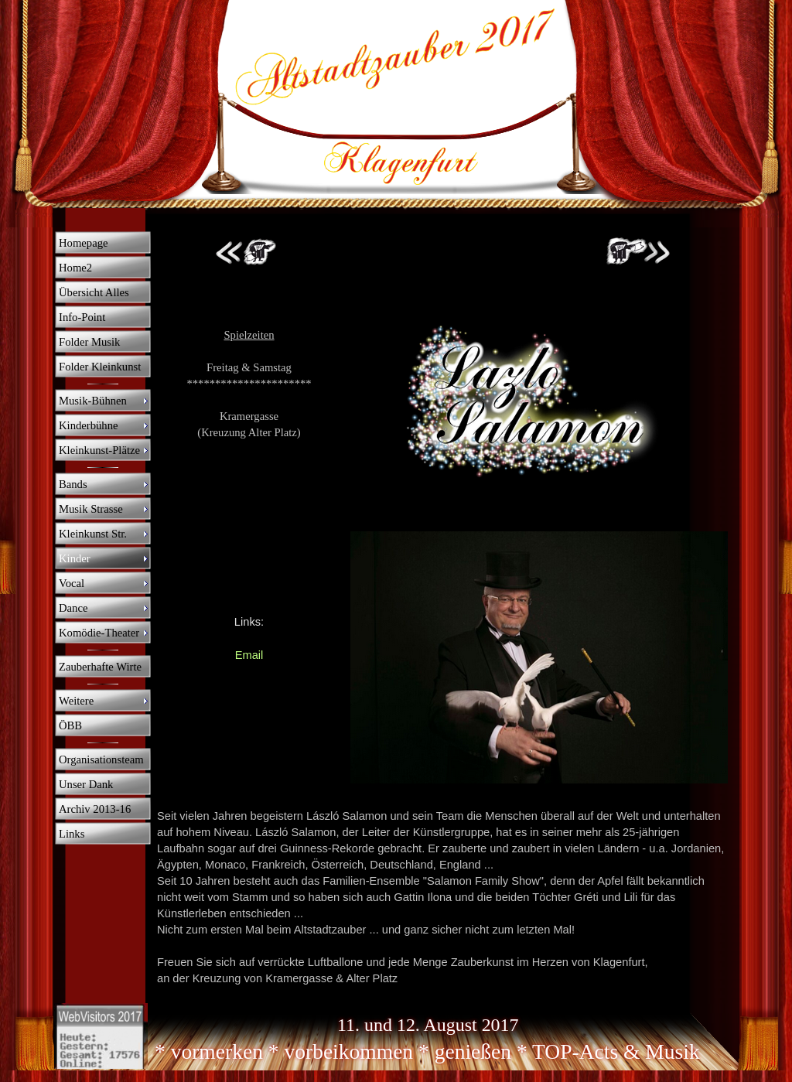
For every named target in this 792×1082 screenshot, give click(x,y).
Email (249, 655)
